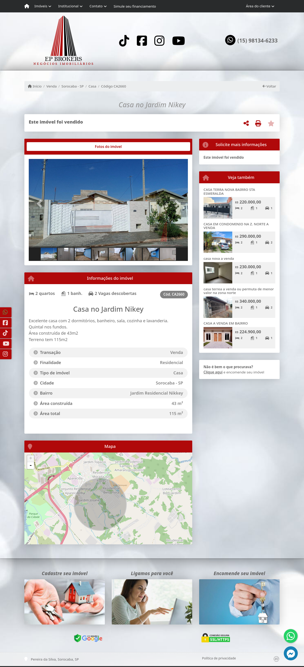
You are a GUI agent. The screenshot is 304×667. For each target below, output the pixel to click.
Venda (51, 86)
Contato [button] (96, 6)
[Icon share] (124, 40)
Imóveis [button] (40, 6)
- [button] (30, 465)
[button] (41, 204)
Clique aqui (213, 372)
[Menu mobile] (26, 6)
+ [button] (30, 458)
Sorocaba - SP (72, 86)
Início (35, 86)
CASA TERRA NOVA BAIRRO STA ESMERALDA (229, 191)
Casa (92, 86)
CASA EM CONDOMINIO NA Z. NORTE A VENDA (236, 226)
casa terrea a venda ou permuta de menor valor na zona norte (239, 291)
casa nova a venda (219, 258)
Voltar (269, 86)
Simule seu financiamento (135, 6)
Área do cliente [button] (258, 6)
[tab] (43, 146)
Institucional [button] (68, 6)
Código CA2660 (113, 86)
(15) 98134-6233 (257, 40)
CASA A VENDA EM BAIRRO (226, 323)
